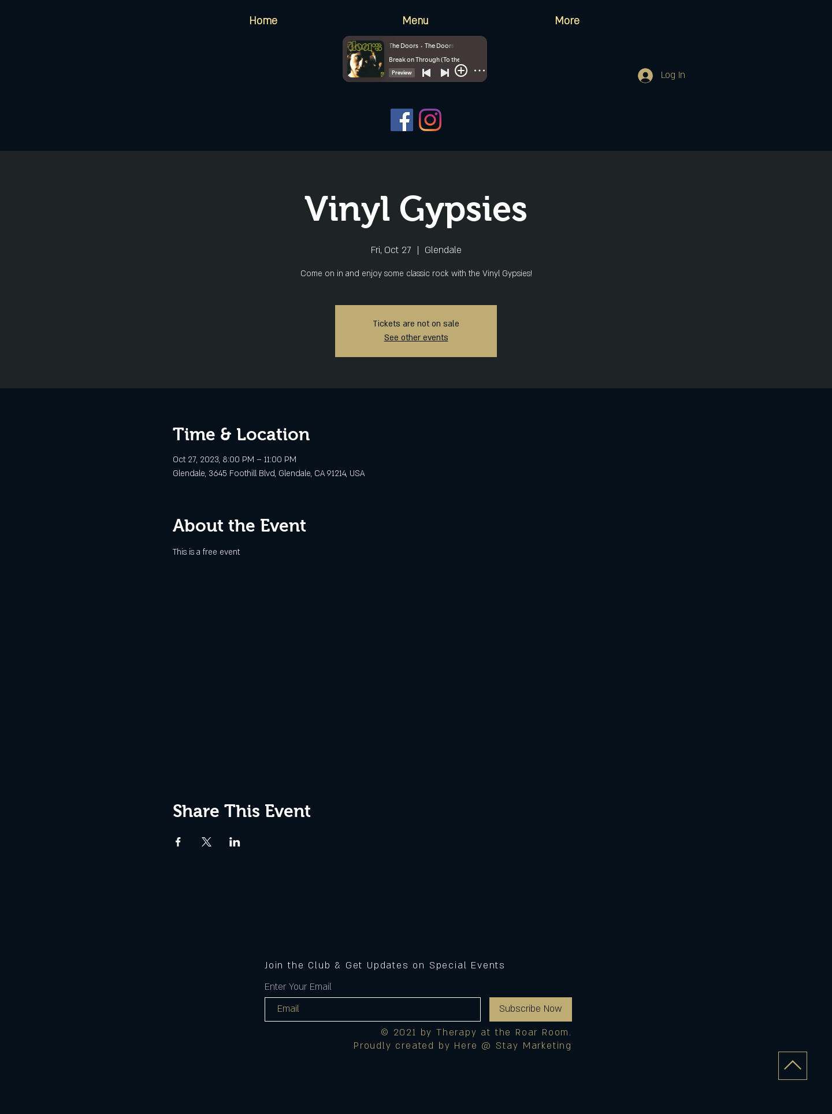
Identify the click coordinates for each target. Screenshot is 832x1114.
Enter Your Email (298, 987)
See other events (416, 337)
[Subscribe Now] (530, 1009)
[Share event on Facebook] (178, 841)
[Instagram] (430, 120)
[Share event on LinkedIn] (234, 841)
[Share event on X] (206, 841)
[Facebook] (402, 120)
